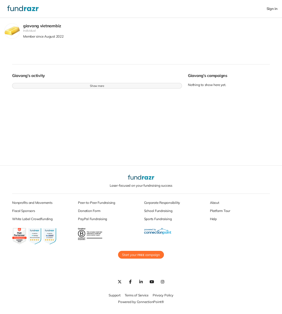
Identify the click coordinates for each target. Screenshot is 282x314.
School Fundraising (158, 213)
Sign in (272, 9)
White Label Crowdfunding (32, 221)
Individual (29, 33)
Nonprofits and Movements (32, 205)
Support (114, 297)
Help (213, 221)
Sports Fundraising (158, 221)
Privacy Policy (163, 297)
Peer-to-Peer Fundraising (96, 205)
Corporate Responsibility (162, 205)
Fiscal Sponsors (23, 213)
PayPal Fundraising (92, 221)
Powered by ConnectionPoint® (141, 304)
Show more (97, 88)
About (214, 205)
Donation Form (89, 213)
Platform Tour (220, 213)
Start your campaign (141, 257)
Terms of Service (136, 297)
